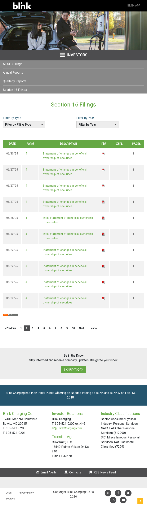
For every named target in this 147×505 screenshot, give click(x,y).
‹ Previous (10, 328)
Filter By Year (85, 118)
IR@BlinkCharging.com (67, 428)
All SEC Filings (12, 64)
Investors (73, 54)
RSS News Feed (105, 472)
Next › (82, 328)
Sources (10, 498)
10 (73, 328)
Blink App (132, 5)
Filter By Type (12, 118)
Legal (9, 492)
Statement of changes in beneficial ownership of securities (65, 156)
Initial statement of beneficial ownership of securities (68, 220)
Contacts (75, 472)
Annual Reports (13, 72)
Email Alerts (49, 472)
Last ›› (93, 328)
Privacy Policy (26, 492)
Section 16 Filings (15, 90)
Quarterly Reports (14, 81)
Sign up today (73, 369)
